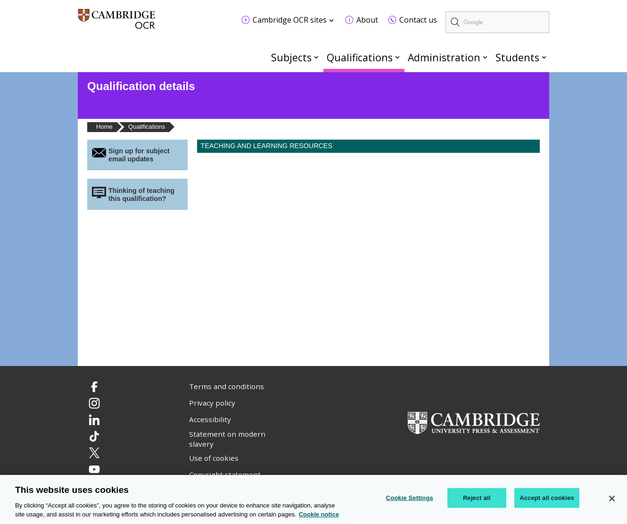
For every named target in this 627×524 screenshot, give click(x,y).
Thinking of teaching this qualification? (141, 194)
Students (517, 57)
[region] (313, 499)
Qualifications (360, 57)
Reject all (476, 497)
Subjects (291, 57)
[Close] (612, 498)
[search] (497, 22)
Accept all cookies (547, 497)
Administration (444, 57)
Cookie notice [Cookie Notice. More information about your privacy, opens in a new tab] (319, 514)
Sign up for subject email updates (139, 155)
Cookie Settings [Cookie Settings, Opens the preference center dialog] (409, 497)
